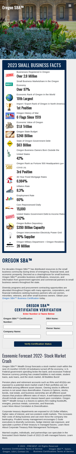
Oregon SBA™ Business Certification (20, 298)
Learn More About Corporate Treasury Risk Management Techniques (35, 426)
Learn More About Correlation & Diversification (25, 406)
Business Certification (38, 28)
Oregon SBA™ (13, 7)
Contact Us (23, 451)
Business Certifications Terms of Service (22, 449)
